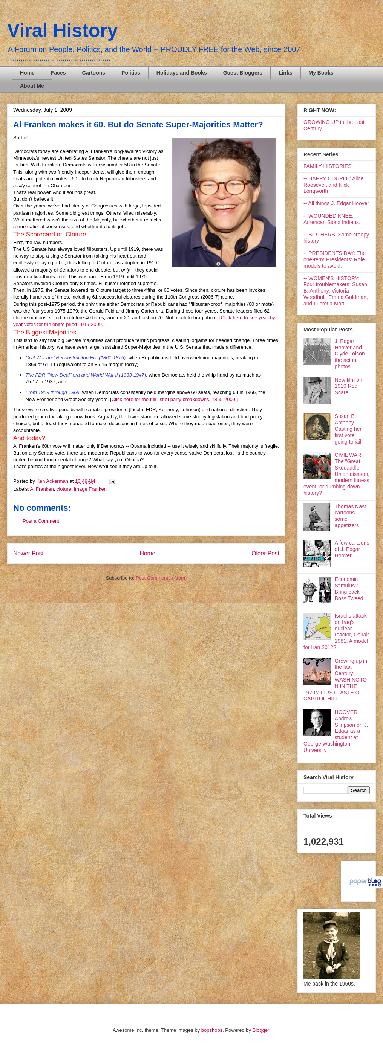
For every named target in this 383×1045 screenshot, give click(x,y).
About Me (32, 86)
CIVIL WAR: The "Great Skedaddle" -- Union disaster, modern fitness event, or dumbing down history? (336, 474)
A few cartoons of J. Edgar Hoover (352, 549)
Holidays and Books (181, 73)
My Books (321, 73)
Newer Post (28, 553)
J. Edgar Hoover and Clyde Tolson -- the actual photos (352, 353)
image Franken (90, 489)
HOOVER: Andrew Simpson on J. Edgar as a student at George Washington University (335, 731)
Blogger (261, 1030)
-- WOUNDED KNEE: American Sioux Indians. (331, 219)
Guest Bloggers (242, 73)
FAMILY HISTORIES (327, 166)
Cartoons (93, 73)
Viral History (62, 30)
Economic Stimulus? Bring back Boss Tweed (349, 588)
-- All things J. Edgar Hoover (336, 203)
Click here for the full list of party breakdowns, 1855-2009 (173, 399)
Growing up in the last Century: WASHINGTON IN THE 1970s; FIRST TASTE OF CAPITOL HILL (335, 680)
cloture (64, 489)
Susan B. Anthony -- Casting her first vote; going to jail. (349, 428)
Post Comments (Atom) (161, 578)
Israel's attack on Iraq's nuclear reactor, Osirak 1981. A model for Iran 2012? (336, 631)
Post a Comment (41, 521)
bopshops (211, 1030)
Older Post (265, 553)
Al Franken (42, 489)
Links (286, 73)
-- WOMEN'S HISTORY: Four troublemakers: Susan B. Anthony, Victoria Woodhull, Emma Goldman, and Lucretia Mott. (335, 291)
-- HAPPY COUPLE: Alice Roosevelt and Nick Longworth (333, 184)
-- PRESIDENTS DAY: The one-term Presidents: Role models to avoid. (334, 259)
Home (27, 73)
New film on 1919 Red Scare (348, 386)
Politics (130, 73)
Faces (58, 73)
